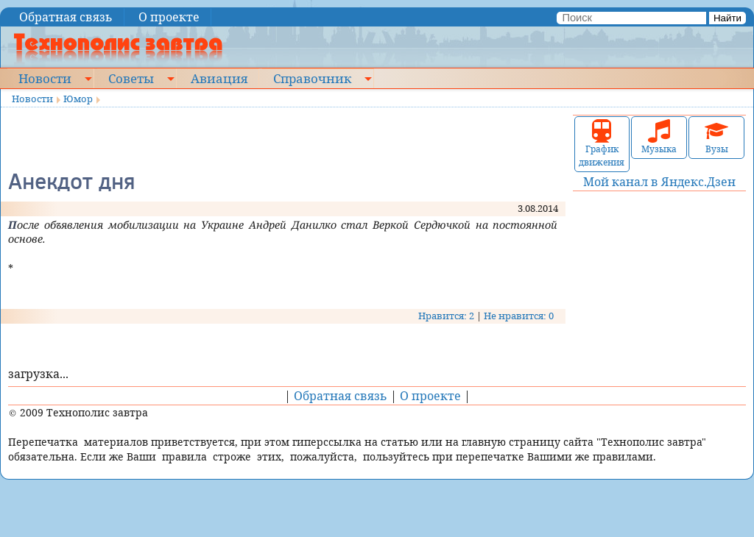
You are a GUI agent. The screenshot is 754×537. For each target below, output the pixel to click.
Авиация (219, 78)
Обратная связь (66, 17)
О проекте (169, 17)
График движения (601, 143)
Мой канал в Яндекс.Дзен (659, 182)
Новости (44, 78)
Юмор (78, 98)
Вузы (716, 137)
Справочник (312, 78)
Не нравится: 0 (519, 315)
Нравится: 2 (446, 315)
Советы (131, 78)
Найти (727, 18)
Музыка (659, 137)
